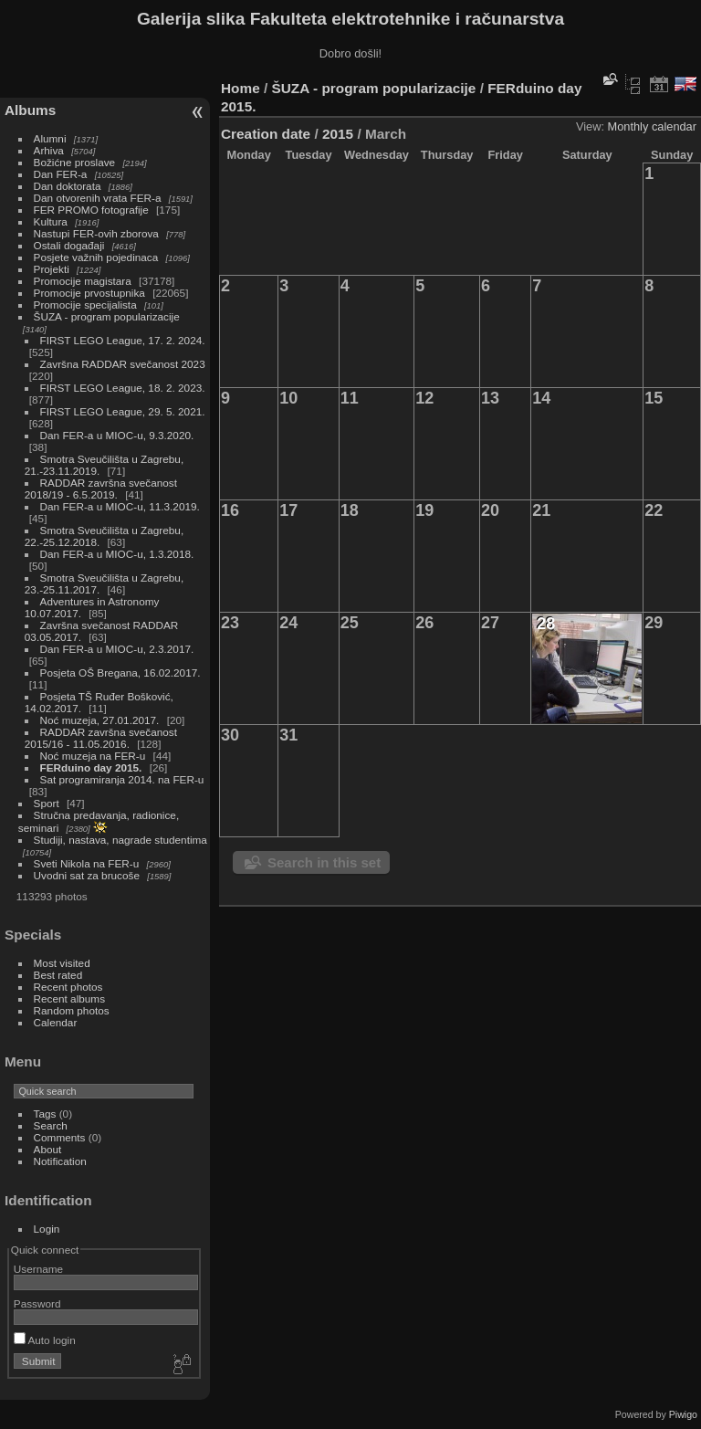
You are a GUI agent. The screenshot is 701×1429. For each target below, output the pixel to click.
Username (38, 1269)
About (48, 1149)
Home (240, 88)
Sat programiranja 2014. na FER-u (122, 779)
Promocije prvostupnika (89, 293)
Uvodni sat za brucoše (87, 875)
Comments (60, 1137)
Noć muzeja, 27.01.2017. (100, 720)
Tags (45, 1113)
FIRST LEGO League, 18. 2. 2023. (122, 388)
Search (51, 1125)
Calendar (56, 1022)
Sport (46, 803)
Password (37, 1303)
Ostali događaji (69, 245)
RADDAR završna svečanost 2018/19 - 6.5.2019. (101, 488)
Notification (60, 1161)
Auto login (45, 1340)
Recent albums (69, 998)
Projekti (51, 269)
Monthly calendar (652, 126)
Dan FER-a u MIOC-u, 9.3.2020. (117, 435)
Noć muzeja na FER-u (93, 756)
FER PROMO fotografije (91, 209)
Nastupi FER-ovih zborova (96, 233)
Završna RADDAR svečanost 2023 (122, 364)
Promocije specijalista (85, 304)
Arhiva (49, 150)
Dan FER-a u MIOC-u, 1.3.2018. (117, 554)
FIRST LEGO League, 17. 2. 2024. (122, 340)
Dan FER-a (61, 174)
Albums (30, 110)
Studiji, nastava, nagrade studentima (120, 840)
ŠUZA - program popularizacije (107, 316)
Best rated (58, 975)
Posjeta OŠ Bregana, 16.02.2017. (120, 672)
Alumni (50, 138)
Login (47, 1229)
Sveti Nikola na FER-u (87, 863)
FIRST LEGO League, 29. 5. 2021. (122, 411)
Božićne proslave (75, 162)
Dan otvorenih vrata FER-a (98, 198)
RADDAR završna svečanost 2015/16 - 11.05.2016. (101, 738)
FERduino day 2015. (91, 767)
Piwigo (683, 1414)
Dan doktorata (67, 186)
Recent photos (68, 987)
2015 (337, 134)
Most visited (62, 963)
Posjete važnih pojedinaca (96, 257)
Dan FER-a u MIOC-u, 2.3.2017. (117, 649)
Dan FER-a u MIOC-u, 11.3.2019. (120, 506)
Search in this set (324, 862)
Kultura (51, 221)
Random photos (72, 1010)
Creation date (265, 134)
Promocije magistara (82, 281)
